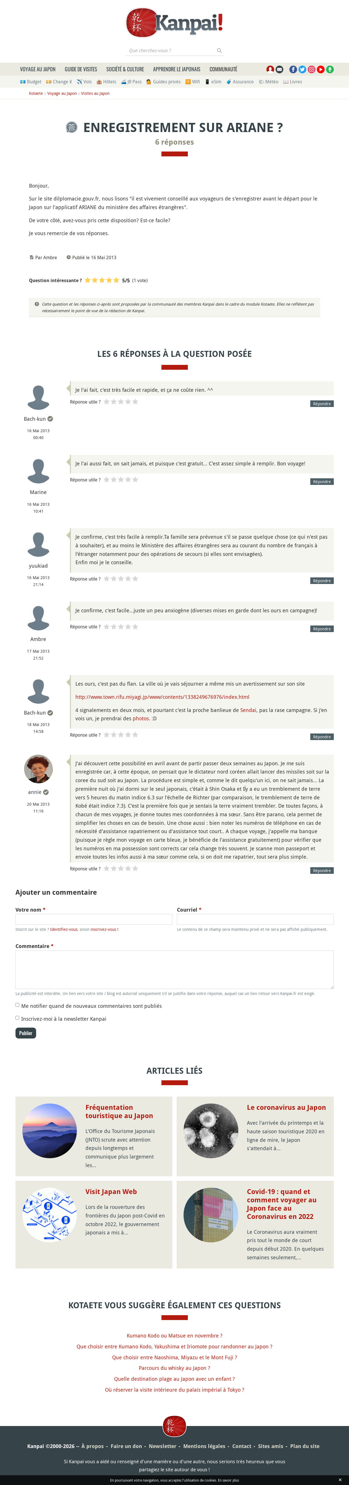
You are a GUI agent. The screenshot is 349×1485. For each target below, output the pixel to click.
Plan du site (304, 1446)
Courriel (189, 910)
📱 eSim (212, 81)
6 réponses (174, 142)
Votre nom (30, 910)
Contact (241, 1446)
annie (35, 791)
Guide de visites (81, 69)
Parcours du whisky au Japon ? (174, 1367)
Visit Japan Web (111, 1192)
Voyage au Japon (38, 69)
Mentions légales (204, 1446)
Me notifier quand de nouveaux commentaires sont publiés (91, 1005)
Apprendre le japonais (176, 69)
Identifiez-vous (63, 929)
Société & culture (125, 69)
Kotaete (36, 93)
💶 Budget (30, 81)
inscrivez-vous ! (104, 929)
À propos (92, 1446)
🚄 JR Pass (131, 81)
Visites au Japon (95, 93)
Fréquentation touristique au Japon (119, 1112)
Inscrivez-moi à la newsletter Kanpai (63, 1018)
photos (141, 718)
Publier (25, 1033)
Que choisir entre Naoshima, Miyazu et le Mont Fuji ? (174, 1357)
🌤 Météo (268, 81)
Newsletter (162, 1446)
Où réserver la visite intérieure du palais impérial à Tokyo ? (174, 1389)
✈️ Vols (84, 81)
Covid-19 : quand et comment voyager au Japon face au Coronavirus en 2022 (282, 1204)
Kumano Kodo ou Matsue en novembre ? (175, 1335)
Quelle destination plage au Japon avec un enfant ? (174, 1378)
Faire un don (126, 1446)
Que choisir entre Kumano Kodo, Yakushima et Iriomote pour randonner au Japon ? (174, 1346)
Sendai (248, 710)
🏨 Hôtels (106, 81)
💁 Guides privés (163, 81)
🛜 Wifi (192, 81)
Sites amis (270, 1446)
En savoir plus (228, 1480)
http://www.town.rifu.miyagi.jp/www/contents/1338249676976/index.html (162, 696)
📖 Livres (292, 81)
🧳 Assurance (240, 81)
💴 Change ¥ (59, 81)
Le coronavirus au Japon (286, 1108)
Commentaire (34, 946)
